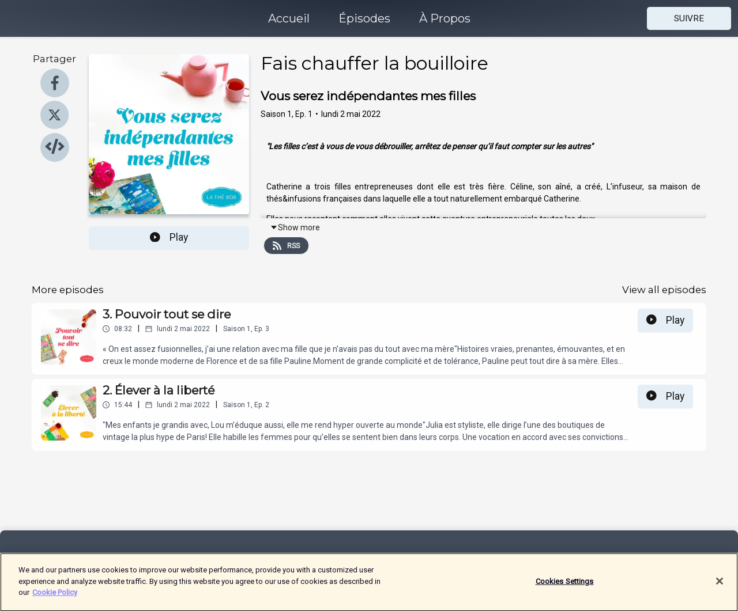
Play (169, 237)
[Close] (719, 588)
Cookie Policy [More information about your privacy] (54, 599)
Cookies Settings (565, 588)
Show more (295, 227)
